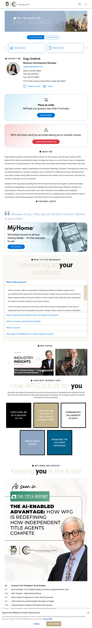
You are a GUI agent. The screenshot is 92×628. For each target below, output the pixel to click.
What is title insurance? (16, 282)
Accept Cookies (53, 624)
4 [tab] (47, 371)
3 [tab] (44, 371)
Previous (4, 48)
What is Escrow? (13, 328)
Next (88, 48)
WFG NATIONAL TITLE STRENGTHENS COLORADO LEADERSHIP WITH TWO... (40, 590)
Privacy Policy (48, 619)
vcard (47, 86)
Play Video (52, 362)
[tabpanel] (52, 362)
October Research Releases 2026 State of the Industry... (32, 605)
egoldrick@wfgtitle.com (33, 67)
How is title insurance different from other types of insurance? (32, 315)
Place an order (46, 115)
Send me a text (31, 86)
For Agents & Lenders (35, 37)
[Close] (88, 612)
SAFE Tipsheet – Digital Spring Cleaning (26, 593)
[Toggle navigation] (85, 4)
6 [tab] (51, 371)
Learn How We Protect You (46, 142)
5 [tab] (49, 371)
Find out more (16, 247)
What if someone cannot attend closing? (23, 321)
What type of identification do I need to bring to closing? (30, 334)
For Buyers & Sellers (52, 37)
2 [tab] (42, 371)
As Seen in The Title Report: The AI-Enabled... (29, 586)
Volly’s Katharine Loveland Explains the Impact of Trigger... (33, 601)
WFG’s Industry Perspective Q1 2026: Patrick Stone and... (32, 597)
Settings (37, 624)
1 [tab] (40, 371)
